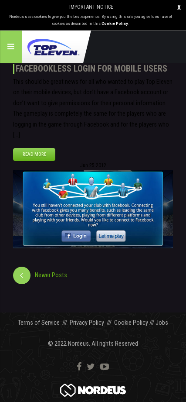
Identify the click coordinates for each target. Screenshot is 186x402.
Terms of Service (39, 322)
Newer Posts (51, 275)
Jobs (162, 322)
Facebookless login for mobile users (91, 68)
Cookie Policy (114, 23)
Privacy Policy (87, 322)
